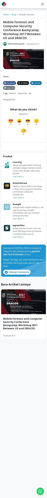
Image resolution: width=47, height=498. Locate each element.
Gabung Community (17, 272)
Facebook (9, 83)
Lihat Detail (18, 176)
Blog (14, 14)
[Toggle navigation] (43, 4)
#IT (30, 93)
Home (6, 14)
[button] (43, 4)
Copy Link (9, 88)
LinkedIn (36, 83)
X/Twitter (23, 83)
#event (12, 93)
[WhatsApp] (40, 491)
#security (22, 93)
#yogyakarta (9, 99)
